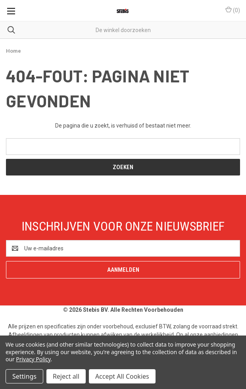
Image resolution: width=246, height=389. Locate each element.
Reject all (66, 376)
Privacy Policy (33, 359)
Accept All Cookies (122, 376)
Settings (24, 376)
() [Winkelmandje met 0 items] (232, 9)
